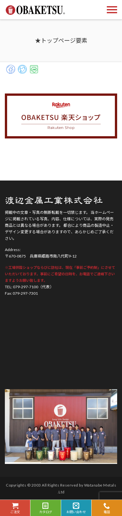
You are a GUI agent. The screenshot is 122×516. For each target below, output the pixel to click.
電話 (107, 508)
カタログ (45, 508)
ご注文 (15, 508)
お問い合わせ (76, 508)
